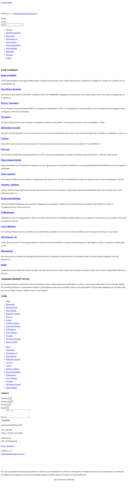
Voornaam (5, 398)
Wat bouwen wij (11, 39)
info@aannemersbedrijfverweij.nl (25, 14)
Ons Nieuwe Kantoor (13, 33)
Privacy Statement (10, 103)
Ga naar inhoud (6, 2)
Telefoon (4, 405)
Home (4, 265)
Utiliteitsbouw (7, 212)
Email (3, 408)
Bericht (4, 419)
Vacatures (9, 55)
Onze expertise (11, 42)
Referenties (10, 52)
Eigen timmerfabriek (13, 45)
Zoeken (3, 19)
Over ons (9, 30)
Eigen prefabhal (11, 48)
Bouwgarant (10, 36)
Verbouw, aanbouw (10, 184)
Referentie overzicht (10, 128)
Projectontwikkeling (10, 198)
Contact (9, 58)
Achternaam (5, 401)
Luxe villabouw (8, 226)
